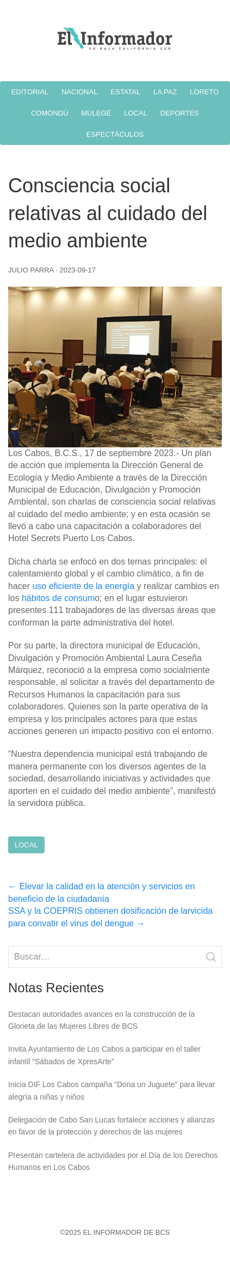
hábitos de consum (58, 598)
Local (26, 845)
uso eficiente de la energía (83, 586)
